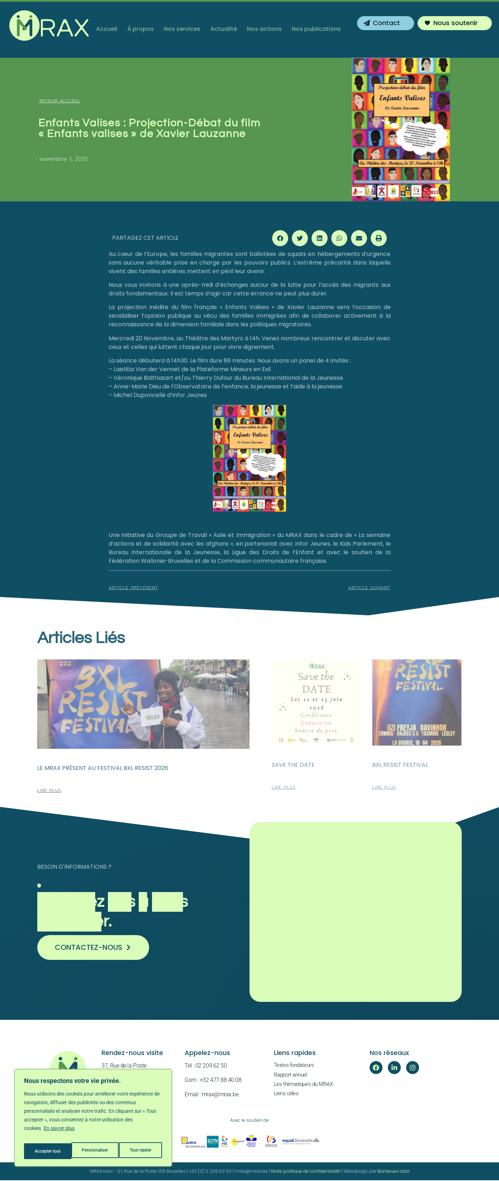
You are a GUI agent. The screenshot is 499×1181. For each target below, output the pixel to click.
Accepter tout (139, 1151)
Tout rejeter (93, 1151)
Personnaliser (47, 1151)
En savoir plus (59, 1133)
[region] (93, 1120)
